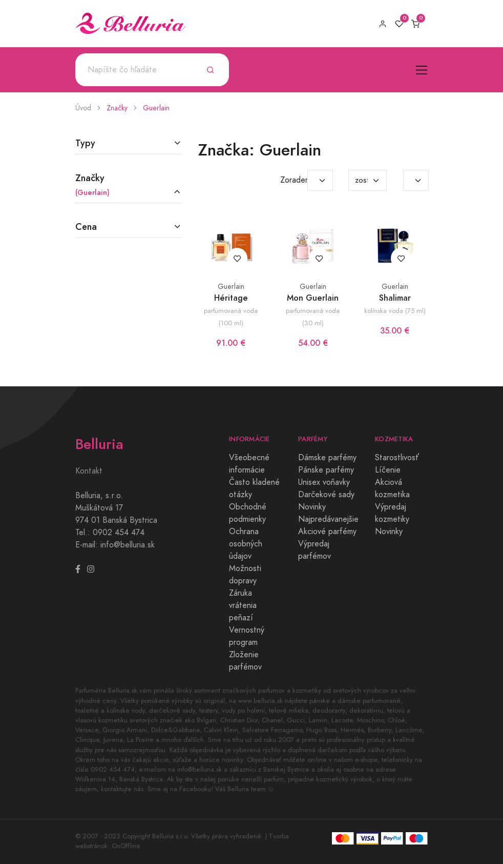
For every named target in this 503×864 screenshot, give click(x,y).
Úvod (83, 108)
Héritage (231, 298)
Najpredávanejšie (328, 519)
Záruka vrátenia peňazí (243, 605)
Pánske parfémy (326, 470)
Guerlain (156, 108)
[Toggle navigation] (421, 70)
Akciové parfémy (327, 531)
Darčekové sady (326, 494)
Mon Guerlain (313, 298)
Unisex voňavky (324, 482)
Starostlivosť (397, 457)
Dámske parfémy (327, 457)
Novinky (312, 507)
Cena (86, 226)
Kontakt (88, 471)
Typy (85, 142)
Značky (117, 108)
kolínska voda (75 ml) (395, 310)
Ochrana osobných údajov (245, 544)
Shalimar (395, 298)
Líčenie (388, 470)
